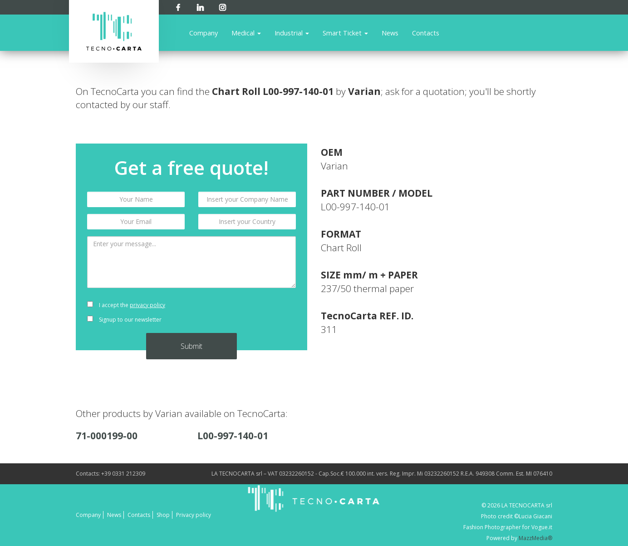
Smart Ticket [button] (345, 32)
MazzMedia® (535, 538)
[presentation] (247, 312)
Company (203, 32)
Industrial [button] (292, 32)
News (390, 32)
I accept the (126, 305)
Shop (163, 515)
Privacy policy (193, 515)
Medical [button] (246, 32)
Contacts (425, 32)
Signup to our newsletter (124, 319)
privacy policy (147, 305)
